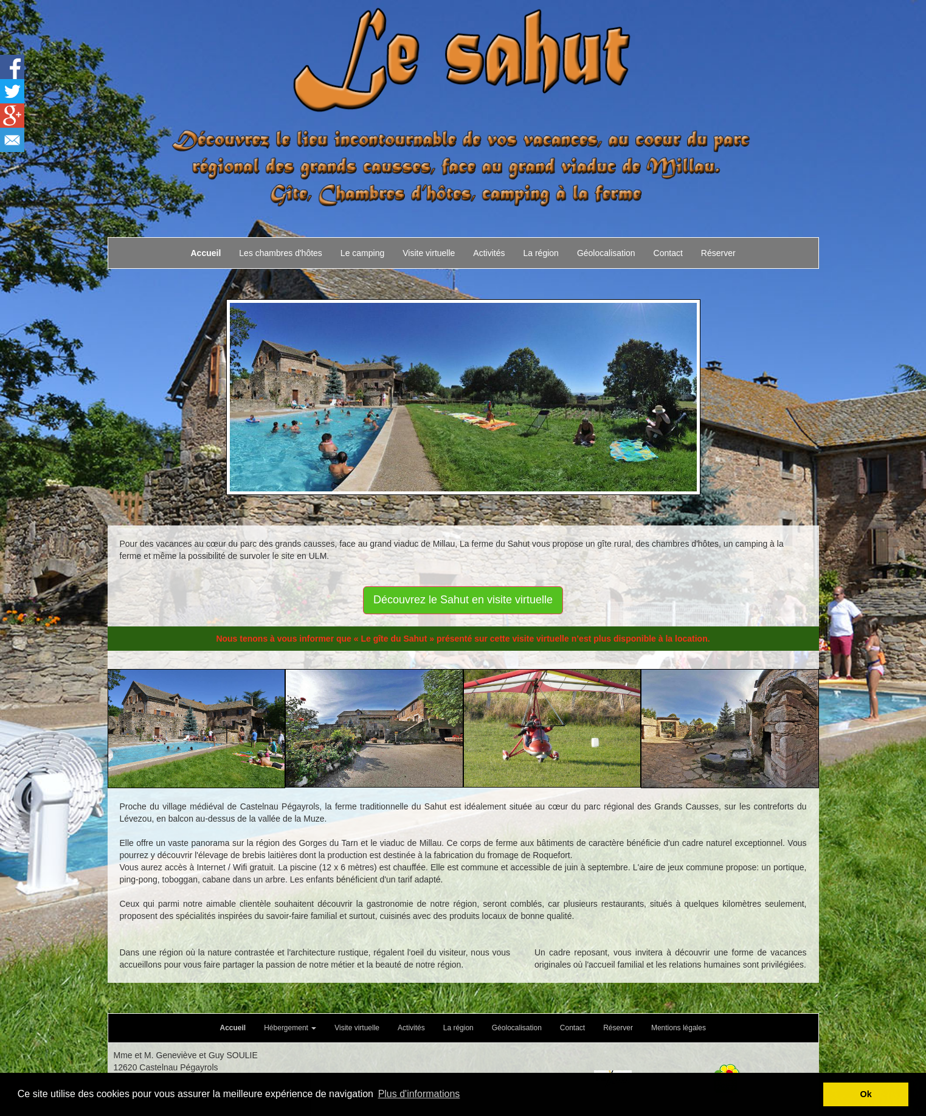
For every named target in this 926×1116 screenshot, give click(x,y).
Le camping (362, 253)
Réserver (718, 253)
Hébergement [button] (290, 1028)
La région (540, 253)
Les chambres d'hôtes (280, 253)
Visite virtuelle (429, 253)
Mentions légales (678, 1028)
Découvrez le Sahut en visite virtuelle (463, 600)
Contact (668, 253)
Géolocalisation (606, 253)
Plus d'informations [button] (419, 1094)
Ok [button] (866, 1094)
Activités (489, 253)
